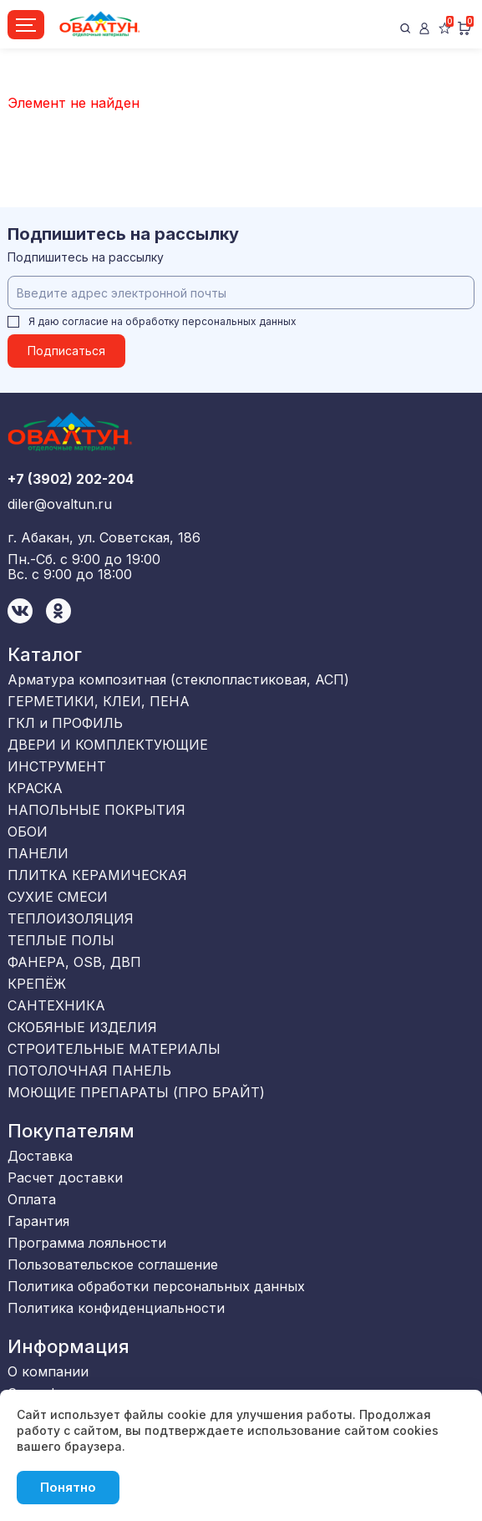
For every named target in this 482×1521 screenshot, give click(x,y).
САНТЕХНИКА (56, 1005)
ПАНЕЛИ (38, 853)
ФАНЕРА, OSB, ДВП (74, 961)
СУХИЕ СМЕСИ (58, 896)
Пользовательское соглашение (113, 1264)
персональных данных (239, 321)
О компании (48, 1371)
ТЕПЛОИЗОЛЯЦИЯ (71, 918)
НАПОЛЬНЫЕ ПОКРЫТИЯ (96, 809)
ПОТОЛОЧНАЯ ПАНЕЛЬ (89, 1070)
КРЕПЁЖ (37, 983)
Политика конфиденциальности (116, 1307)
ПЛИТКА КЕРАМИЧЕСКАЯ (97, 875)
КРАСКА (35, 788)
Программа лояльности (87, 1242)
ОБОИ (28, 831)
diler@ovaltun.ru (60, 503)
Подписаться (66, 350)
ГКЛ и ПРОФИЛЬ (65, 722)
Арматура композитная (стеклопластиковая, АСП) (178, 679)
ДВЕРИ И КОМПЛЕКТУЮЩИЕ (108, 744)
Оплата (32, 1199)
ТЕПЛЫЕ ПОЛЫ (61, 940)
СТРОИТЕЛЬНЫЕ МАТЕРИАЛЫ (114, 1048)
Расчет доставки (65, 1177)
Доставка (40, 1155)
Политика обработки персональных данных (156, 1286)
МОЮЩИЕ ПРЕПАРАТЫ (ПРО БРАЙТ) (136, 1092)
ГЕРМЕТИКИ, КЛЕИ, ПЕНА (99, 701)
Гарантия (38, 1220)
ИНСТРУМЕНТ (57, 766)
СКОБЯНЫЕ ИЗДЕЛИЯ (82, 1027)
